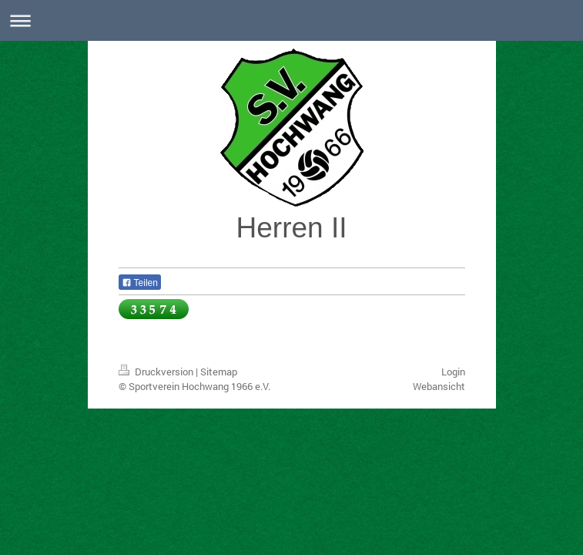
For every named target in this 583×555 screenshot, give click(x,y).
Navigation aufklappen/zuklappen (291, 20)
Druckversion (157, 371)
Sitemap (218, 371)
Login (453, 371)
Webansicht (439, 386)
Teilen (140, 283)
